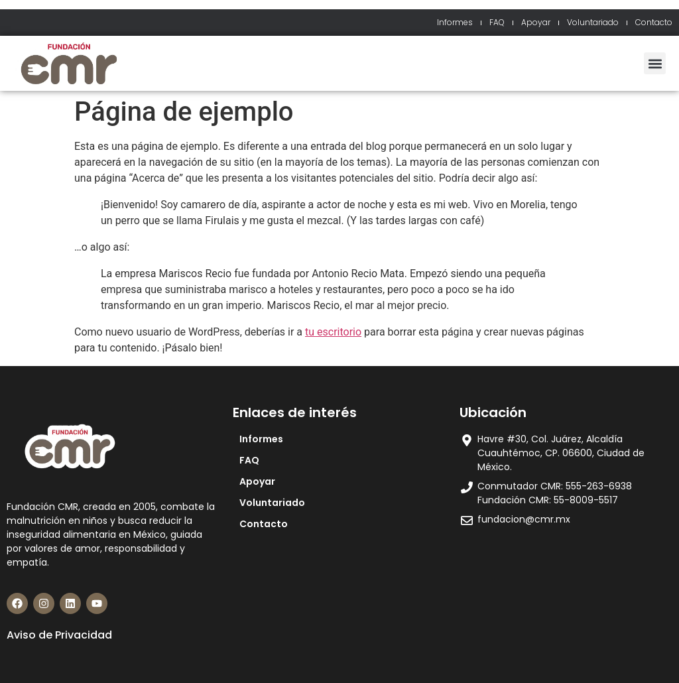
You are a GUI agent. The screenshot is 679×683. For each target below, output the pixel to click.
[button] (655, 63)
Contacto (653, 22)
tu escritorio (333, 332)
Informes (455, 22)
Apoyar (535, 22)
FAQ (497, 22)
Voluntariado (593, 22)
